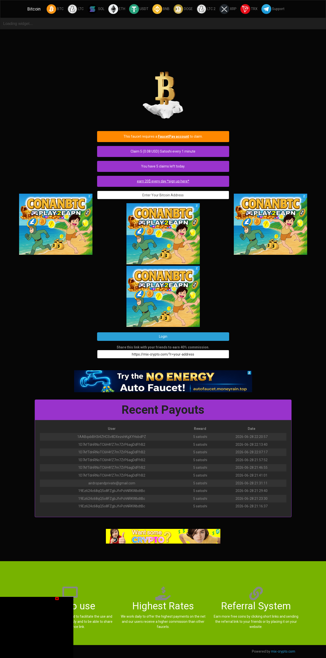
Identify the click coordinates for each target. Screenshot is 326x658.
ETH (116, 9)
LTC (75, 9)
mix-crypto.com (283, 651)
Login (163, 336)
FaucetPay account (173, 136)
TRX (249, 9)
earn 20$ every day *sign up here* (163, 181)
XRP (227, 9)
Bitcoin (34, 9)
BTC (55, 9)
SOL (96, 9)
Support (272, 9)
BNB (160, 9)
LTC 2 (206, 9)
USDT (138, 9)
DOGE (183, 9)
